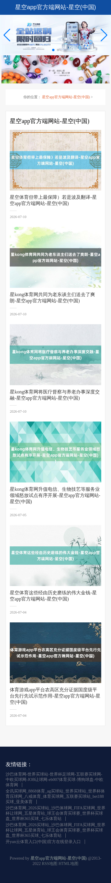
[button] (104, 34)
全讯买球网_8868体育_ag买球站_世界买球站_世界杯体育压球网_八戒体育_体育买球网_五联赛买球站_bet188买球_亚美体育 (55, 796)
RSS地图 (49, 863)
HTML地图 (69, 863)
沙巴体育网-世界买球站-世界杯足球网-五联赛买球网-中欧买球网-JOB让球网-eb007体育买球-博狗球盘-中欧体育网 (54, 779)
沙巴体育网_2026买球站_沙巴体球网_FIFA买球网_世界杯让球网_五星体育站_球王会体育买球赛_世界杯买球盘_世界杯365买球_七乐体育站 (55, 813)
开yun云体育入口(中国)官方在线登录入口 (43, 842)
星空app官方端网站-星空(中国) (66, 97)
